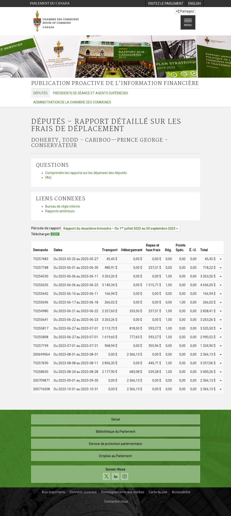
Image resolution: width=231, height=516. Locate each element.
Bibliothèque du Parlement (115, 431)
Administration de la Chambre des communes (72, 102)
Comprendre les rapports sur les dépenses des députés (86, 173)
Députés (40, 93)
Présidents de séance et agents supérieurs (90, 93)
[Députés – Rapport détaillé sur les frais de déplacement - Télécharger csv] (55, 234)
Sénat (115, 419)
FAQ (48, 177)
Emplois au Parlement (115, 456)
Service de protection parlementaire (115, 444)
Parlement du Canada (50, 3)
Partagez (185, 11)
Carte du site (158, 492)
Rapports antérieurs (60, 211)
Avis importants (53, 492)
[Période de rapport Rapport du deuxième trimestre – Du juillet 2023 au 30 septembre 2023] (120, 228)
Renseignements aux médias (122, 492)
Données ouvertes (83, 492)
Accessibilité (181, 492)
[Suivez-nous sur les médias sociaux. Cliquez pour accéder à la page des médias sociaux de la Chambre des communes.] (115, 474)
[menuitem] (165, 3)
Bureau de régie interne (62, 206)
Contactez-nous (116, 501)
